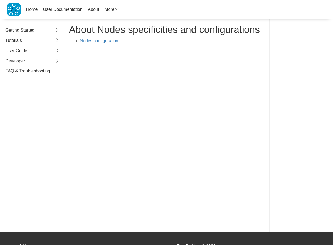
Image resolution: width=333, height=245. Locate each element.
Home (32, 9)
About (93, 9)
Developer (32, 61)
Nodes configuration (99, 40)
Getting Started (32, 30)
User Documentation (63, 9)
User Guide (32, 51)
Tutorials (32, 41)
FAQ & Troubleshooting (27, 71)
